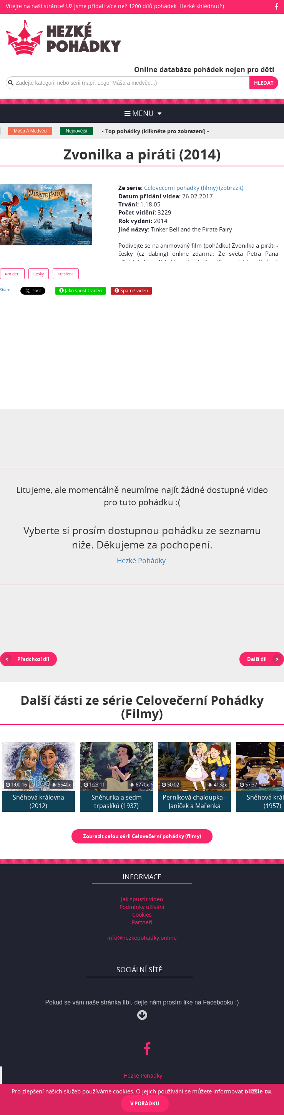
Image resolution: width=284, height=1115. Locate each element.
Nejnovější (80, 131)
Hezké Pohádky (141, 560)
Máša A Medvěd (34, 131)
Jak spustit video (142, 899)
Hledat (264, 82)
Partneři (142, 922)
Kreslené (66, 274)
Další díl (257, 659)
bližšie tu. (258, 1091)
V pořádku (144, 1103)
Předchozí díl (33, 659)
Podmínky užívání (142, 906)
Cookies (142, 914)
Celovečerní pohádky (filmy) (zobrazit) (193, 187)
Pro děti (12, 274)
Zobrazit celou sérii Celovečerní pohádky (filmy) (142, 836)
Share (5, 289)
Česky (38, 274)
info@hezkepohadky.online (142, 937)
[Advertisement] (142, 352)
